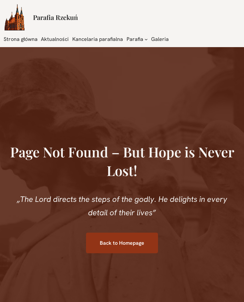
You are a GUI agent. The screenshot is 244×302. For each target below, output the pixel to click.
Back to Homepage (122, 243)
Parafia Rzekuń (55, 17)
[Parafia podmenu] (146, 39)
